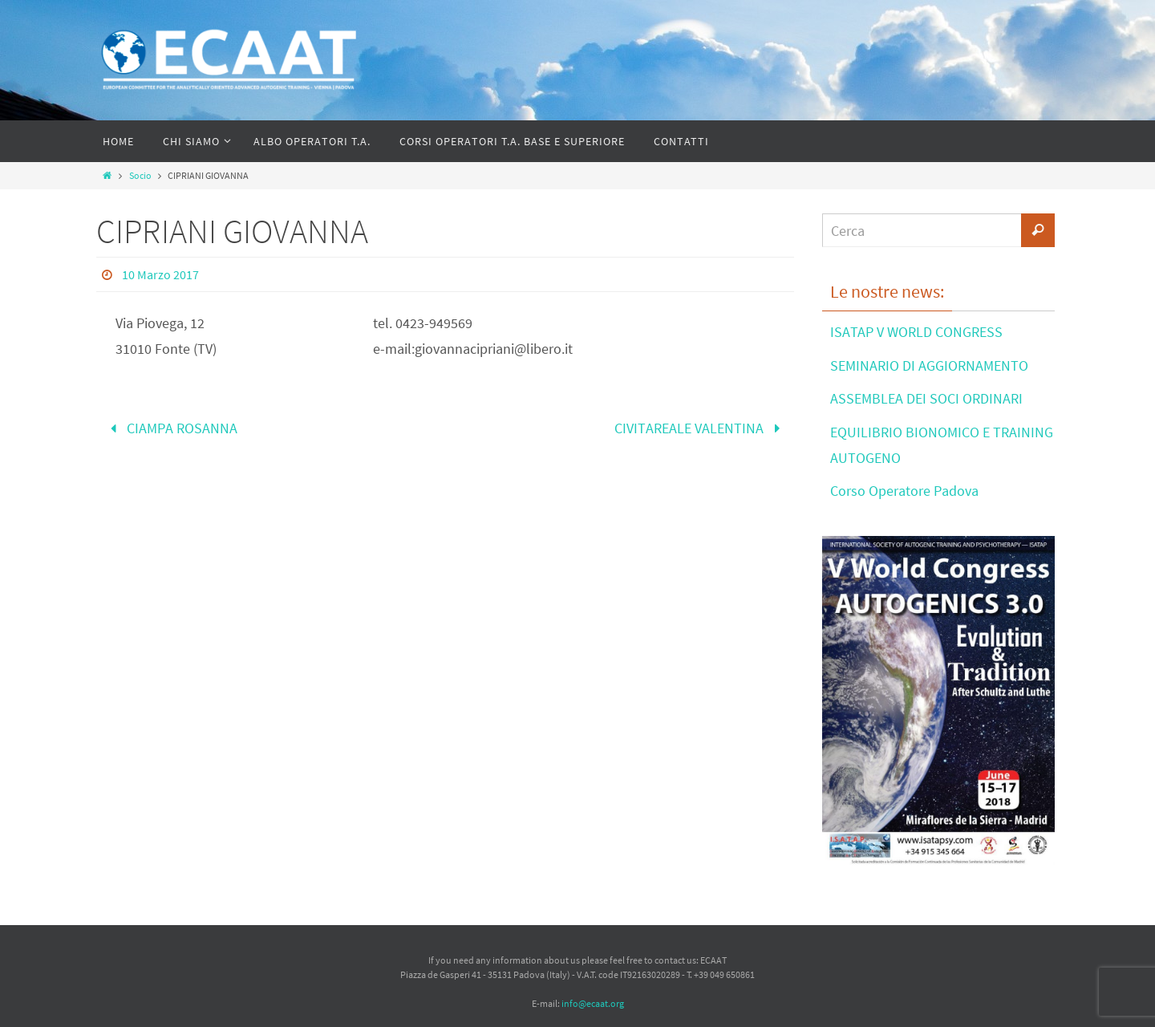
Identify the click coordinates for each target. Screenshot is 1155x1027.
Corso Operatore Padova (904, 490)
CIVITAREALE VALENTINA (700, 428)
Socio (140, 175)
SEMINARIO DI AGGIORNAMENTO (929, 365)
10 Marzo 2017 (160, 274)
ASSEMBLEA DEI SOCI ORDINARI (926, 398)
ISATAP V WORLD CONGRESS (916, 332)
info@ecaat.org (592, 1003)
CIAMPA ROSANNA (170, 428)
